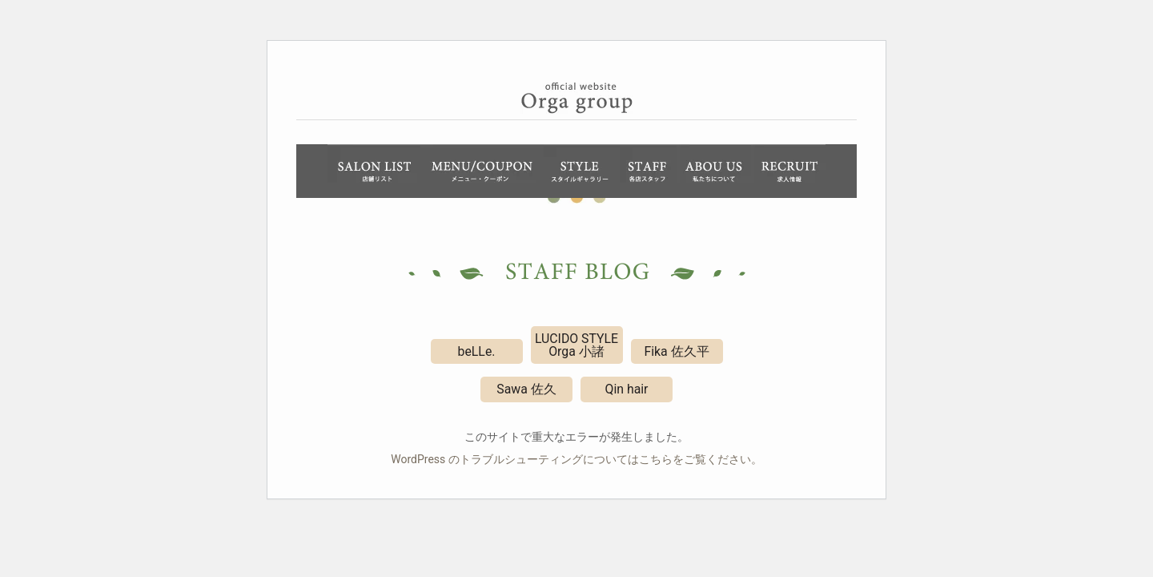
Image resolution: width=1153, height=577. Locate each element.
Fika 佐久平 (676, 351)
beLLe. (477, 351)
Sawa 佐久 (526, 389)
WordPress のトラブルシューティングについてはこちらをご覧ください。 (576, 459)
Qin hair (627, 389)
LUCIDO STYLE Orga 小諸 (576, 345)
